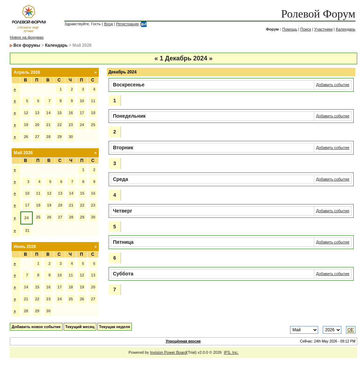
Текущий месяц (80, 327)
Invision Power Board (168, 352)
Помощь (289, 29)
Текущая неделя (114, 327)
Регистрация (127, 24)
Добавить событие (332, 85)
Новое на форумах (27, 37)
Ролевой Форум (318, 13)
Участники (323, 29)
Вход (108, 24)
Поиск (305, 29)
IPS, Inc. (231, 352)
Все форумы (26, 45)
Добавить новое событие (36, 327)
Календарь (345, 29)
